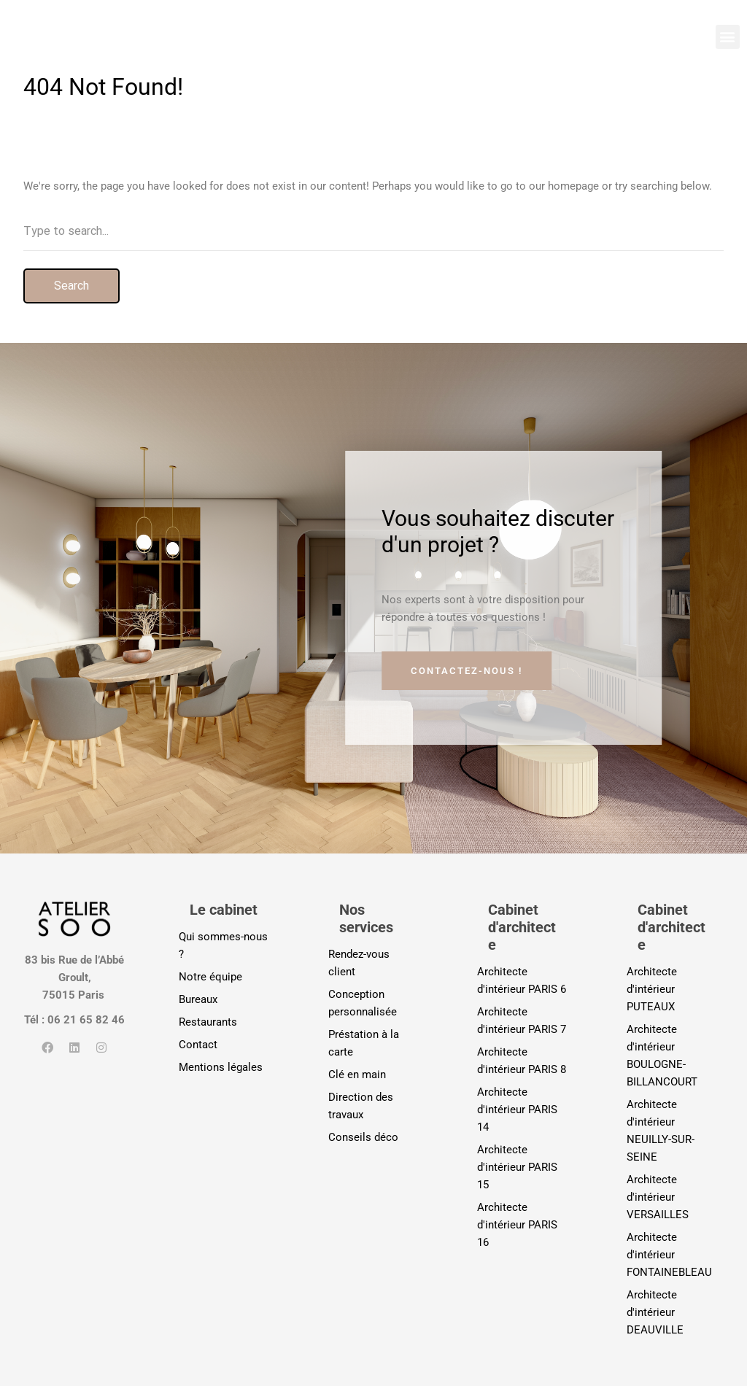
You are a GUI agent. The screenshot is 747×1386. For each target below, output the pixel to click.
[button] (728, 37)
